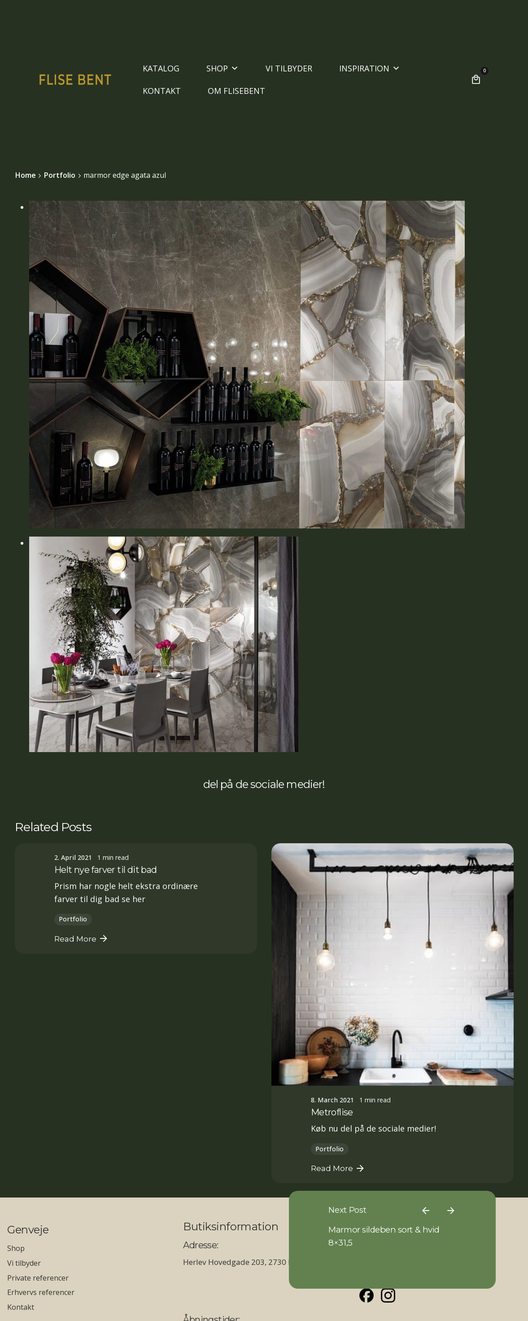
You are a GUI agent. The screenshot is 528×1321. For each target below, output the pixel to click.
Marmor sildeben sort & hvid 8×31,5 (430, 1210)
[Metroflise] (392, 964)
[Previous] (447, 1164)
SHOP (222, 68)
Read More (81, 938)
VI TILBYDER (289, 68)
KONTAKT (162, 90)
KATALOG (161, 68)
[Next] (472, 1164)
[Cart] (476, 79)
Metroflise (332, 1112)
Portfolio (73, 919)
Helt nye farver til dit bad (105, 869)
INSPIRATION (369, 68)
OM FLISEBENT (236, 90)
